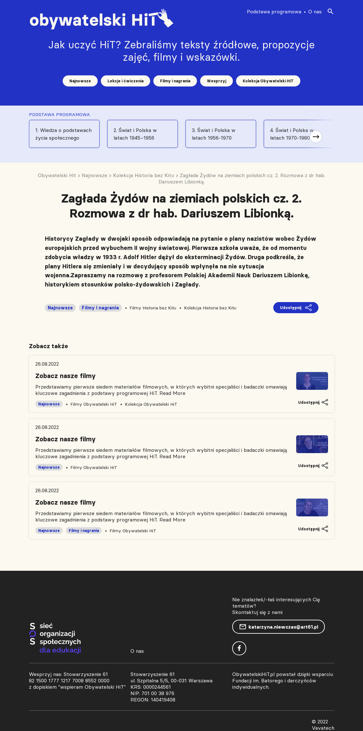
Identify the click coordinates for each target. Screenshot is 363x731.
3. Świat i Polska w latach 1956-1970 (213, 134)
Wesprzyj (216, 81)
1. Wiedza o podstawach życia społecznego (63, 134)
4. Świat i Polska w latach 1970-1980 (292, 134)
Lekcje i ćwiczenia (125, 81)
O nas (315, 11)
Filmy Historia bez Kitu (152, 308)
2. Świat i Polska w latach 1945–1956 (135, 134)
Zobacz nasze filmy (65, 376)
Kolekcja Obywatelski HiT (268, 81)
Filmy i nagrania (175, 81)
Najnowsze (80, 81)
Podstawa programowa (274, 11)
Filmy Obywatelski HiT (93, 404)
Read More (172, 393)
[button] (316, 136)
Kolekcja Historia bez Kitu (210, 308)
